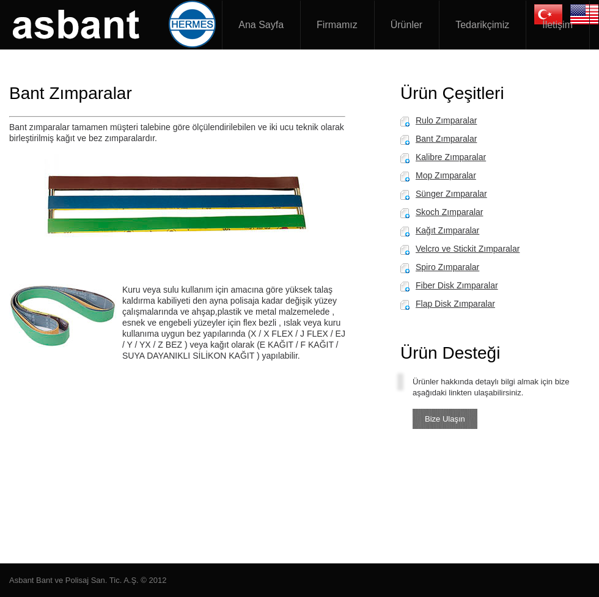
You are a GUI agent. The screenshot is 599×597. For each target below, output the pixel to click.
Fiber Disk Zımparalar (457, 285)
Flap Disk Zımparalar (455, 304)
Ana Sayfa (261, 25)
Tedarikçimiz (482, 25)
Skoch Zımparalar (449, 212)
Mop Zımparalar (446, 175)
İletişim (557, 25)
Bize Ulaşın (445, 418)
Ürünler (406, 25)
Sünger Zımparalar (451, 194)
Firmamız (337, 25)
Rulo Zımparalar (446, 120)
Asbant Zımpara (116, 24)
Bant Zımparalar (446, 139)
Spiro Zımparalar (447, 267)
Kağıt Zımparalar (447, 230)
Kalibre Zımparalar (451, 157)
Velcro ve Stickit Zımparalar (468, 249)
